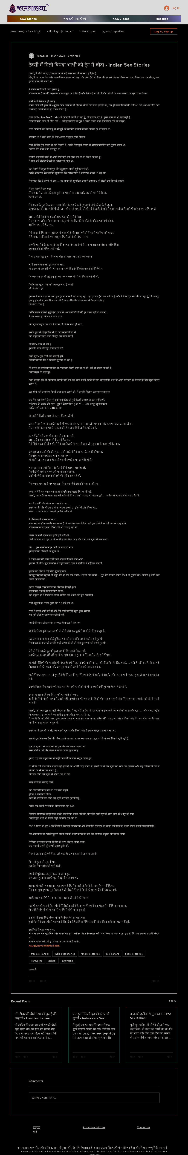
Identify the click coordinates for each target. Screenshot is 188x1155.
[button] (121, 18)
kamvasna (36, 960)
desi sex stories (134, 953)
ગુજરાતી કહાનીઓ (113, 31)
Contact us (143, 1127)
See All (173, 1000)
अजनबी (33, 969)
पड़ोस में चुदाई (88, 31)
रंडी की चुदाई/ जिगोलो (60, 31)
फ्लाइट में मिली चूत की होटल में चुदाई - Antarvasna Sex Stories (91, 1016)
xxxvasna (67, 960)
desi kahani (112, 953)
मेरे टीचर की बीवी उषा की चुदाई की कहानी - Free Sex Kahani (35, 1016)
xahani (52, 960)
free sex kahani (40, 953)
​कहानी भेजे (36, 1129)
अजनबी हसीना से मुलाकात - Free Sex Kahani (150, 1016)
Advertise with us (94, 1127)
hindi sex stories (90, 953)
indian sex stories (65, 953)
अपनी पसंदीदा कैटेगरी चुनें (25, 31)
